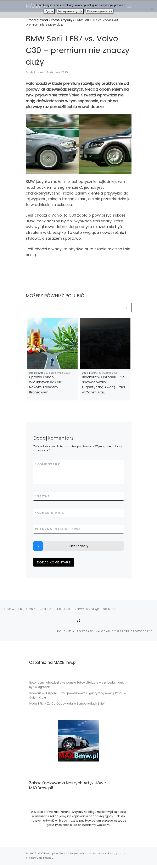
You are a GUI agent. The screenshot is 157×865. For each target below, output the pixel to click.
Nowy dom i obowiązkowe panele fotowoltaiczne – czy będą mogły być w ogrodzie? (76, 685)
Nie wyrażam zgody (70, 11)
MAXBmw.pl (46, 853)
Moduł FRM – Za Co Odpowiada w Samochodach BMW (67, 704)
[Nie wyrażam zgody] (152, 9)
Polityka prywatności (99, 11)
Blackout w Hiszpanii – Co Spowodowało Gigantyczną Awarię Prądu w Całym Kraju (104, 385)
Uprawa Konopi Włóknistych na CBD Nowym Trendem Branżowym (45, 385)
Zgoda (49, 11)
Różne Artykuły (61, 20)
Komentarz (47, 464)
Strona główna (37, 20)
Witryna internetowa (58, 529)
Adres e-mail (49, 512)
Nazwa (42, 496)
